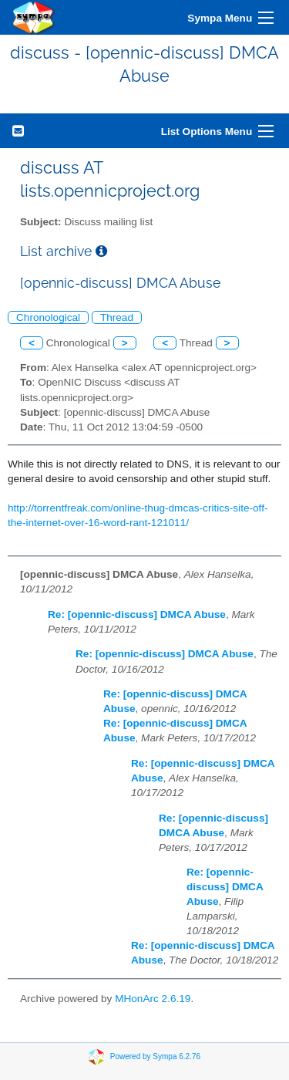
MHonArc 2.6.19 (152, 998)
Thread (116, 317)
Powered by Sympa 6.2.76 (155, 1056)
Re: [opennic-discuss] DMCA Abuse (137, 614)
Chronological (48, 317)
